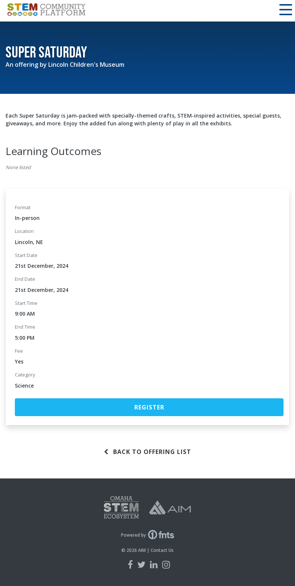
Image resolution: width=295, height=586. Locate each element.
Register (149, 407)
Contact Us (162, 550)
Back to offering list (147, 452)
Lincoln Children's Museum (86, 64)
